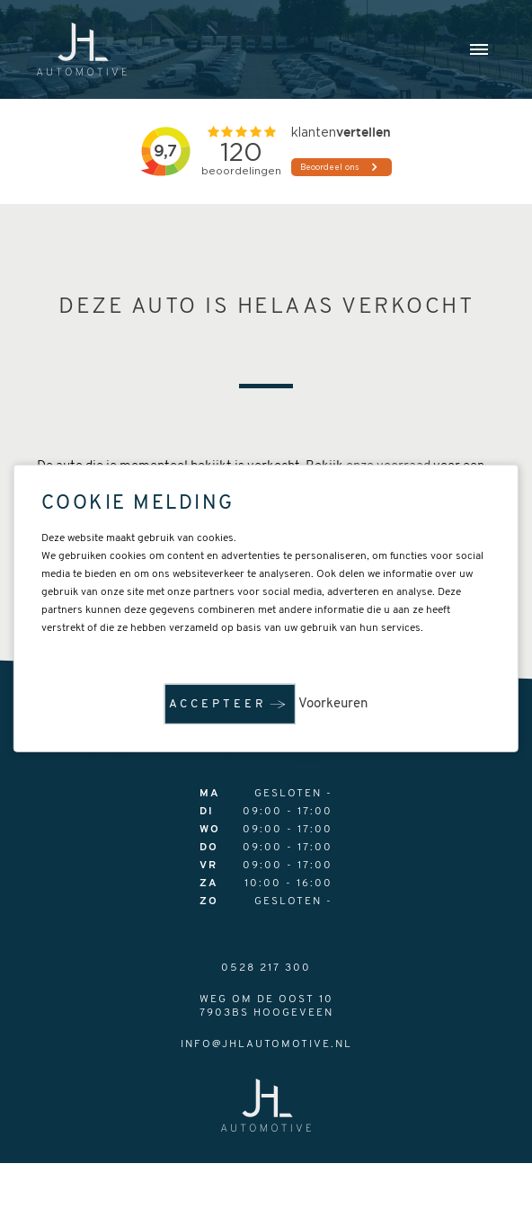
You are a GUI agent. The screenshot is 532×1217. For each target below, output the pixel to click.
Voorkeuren (333, 704)
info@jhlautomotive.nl (266, 1044)
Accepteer (218, 704)
